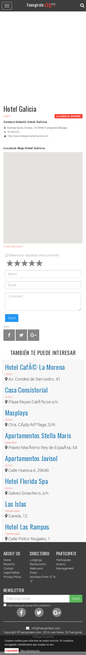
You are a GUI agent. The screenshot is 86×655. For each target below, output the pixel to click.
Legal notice (11, 572)
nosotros (9, 564)
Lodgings (36, 560)
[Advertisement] (43, 56)
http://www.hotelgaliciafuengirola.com (28, 136)
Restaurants (38, 564)
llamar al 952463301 (68, 116)
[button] (43, 193)
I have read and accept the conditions (28, 605)
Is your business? (13, 246)
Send (11, 318)
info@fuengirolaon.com (45, 628)
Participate (63, 560)
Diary (33, 572)
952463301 (14, 131)
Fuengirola (43, 5)
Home (7, 560)
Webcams (36, 568)
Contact (8, 568)
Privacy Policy (12, 577)
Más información (29, 650)
